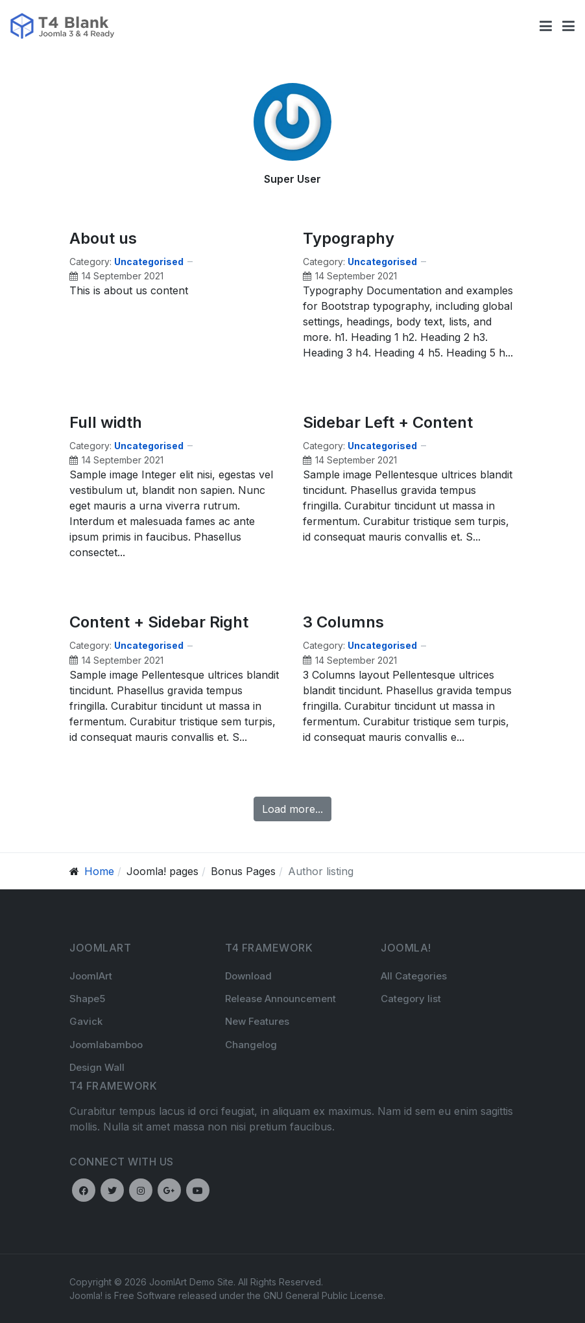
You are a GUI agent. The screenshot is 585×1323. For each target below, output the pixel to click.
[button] (568, 26)
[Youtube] (197, 1190)
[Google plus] (169, 1190)
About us (103, 238)
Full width (105, 422)
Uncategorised (149, 261)
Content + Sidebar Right (158, 622)
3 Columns (343, 622)
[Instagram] (140, 1190)
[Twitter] (112, 1190)
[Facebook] (83, 1190)
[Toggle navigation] (546, 26)
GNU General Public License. (324, 1295)
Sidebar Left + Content (388, 422)
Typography (348, 238)
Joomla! (85, 1295)
